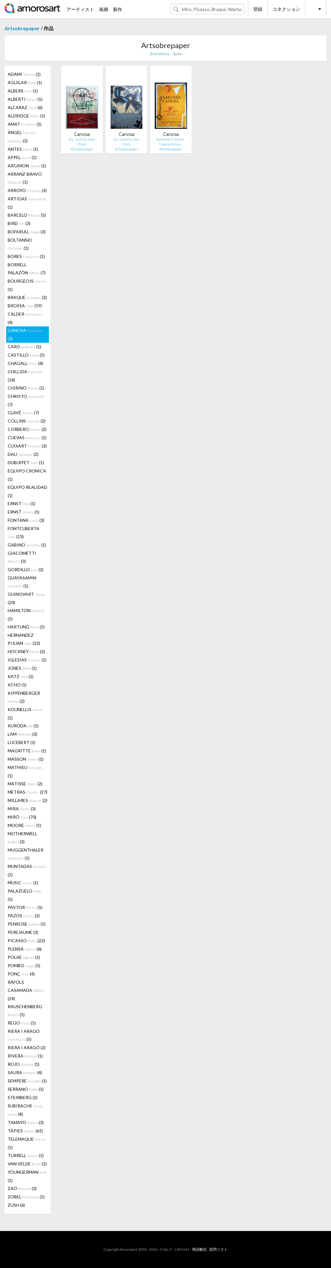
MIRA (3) (22, 808)
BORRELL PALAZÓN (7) (27, 268)
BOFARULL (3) (27, 231)
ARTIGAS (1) (27, 203)
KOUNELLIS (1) (25, 713)
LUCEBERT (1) (21, 742)
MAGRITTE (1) (27, 750)
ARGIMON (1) (27, 165)
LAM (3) (22, 734)
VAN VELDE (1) (27, 1163)
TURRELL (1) (26, 1155)
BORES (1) (26, 256)
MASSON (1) (25, 759)
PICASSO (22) (26, 940)
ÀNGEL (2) (21, 136)
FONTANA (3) (26, 520)
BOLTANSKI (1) (20, 244)
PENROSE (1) (27, 923)
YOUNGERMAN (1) (27, 1176)
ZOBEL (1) (26, 1196)
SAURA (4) (25, 1072)
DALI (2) (23, 454)
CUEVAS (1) (27, 437)
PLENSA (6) (25, 948)
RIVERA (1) (25, 1055)
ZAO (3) (22, 1188)
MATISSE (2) (25, 783)
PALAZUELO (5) (25, 895)
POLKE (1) (24, 957)
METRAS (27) (27, 792)
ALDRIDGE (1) (26, 115)
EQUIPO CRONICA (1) (27, 475)
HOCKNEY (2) (26, 651)
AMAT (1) (25, 124)
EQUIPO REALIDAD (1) (27, 491)
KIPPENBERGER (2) (24, 697)
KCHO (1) (17, 684)
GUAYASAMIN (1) (22, 581)
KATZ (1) (21, 676)
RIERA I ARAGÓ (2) (27, 1047)
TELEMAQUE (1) (26, 1143)
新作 (117, 9)
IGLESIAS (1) (27, 659)
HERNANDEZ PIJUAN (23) (24, 639)
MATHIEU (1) (25, 771)
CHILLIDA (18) (25, 375)
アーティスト (80, 9)
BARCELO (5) (27, 215)
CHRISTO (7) (26, 400)
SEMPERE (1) (27, 1080)
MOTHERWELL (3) (22, 837)
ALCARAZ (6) (25, 107)
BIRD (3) (19, 223)
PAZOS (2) (24, 915)
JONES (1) (22, 668)
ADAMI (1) (24, 74)
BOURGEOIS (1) (27, 285)
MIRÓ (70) (22, 817)
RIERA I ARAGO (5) (24, 1035)
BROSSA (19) (25, 305)
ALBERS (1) (23, 90)
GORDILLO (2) (25, 569)
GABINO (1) (27, 544)
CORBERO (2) (27, 429)
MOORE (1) (24, 825)
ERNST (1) (21, 503)
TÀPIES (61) (25, 1130)
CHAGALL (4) (25, 363)
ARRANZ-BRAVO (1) (25, 178)
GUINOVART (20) (26, 598)
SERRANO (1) (26, 1089)
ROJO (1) (23, 1064)
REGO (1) (22, 1022)
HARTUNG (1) (26, 626)
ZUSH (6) (16, 1205)
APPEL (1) (22, 157)
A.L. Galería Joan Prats (82, 141)
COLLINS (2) (27, 420)
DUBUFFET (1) (26, 462)
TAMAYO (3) (26, 1122)
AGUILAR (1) (25, 82)
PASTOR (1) (25, 907)
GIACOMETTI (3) (22, 557)
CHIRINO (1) (26, 388)
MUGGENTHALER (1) (25, 854)
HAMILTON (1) (26, 614)
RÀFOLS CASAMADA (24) (25, 990)
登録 (257, 9)
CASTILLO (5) (26, 355)
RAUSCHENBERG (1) (25, 1010)
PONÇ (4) (21, 973)
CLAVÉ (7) (23, 412)
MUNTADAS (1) (27, 870)
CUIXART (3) (27, 445)
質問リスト (218, 1249)
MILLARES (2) (27, 800)
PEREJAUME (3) (23, 932)
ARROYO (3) (27, 190)
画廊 (103, 9)
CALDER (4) (25, 318)
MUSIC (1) (23, 882)
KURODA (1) (23, 725)
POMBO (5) (24, 965)
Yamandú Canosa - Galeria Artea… (170, 141)
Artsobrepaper (22, 28)
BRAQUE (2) (27, 297)
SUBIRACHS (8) (25, 1110)
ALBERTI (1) (25, 99)
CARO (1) (24, 346)
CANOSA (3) (25, 334)
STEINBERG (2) (23, 1097)
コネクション (286, 9)
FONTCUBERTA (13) (23, 532)
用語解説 (199, 1249)
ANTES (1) (23, 149)
